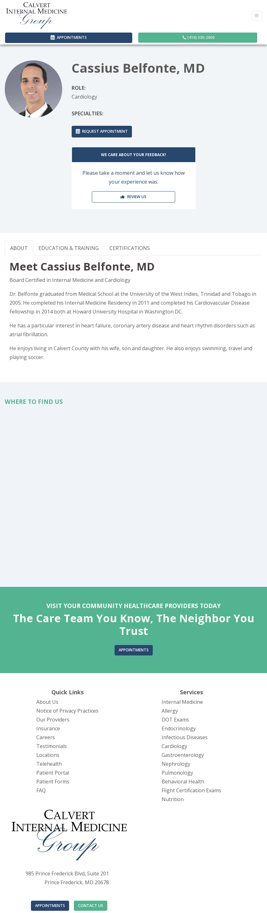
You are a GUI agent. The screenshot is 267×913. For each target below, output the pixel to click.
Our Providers (52, 719)
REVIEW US (133, 196)
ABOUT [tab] (19, 248)
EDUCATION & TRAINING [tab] (69, 248)
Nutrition (173, 799)
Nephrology (176, 763)
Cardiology (174, 746)
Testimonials (51, 746)
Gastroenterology (183, 755)
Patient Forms (52, 781)
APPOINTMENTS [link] (68, 37)
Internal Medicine (182, 701)
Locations (47, 755)
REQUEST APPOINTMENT (102, 131)
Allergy (170, 710)
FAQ (41, 790)
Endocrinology (179, 728)
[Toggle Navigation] (257, 15)
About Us (47, 701)
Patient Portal (52, 772)
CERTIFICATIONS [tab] (130, 248)
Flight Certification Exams (191, 790)
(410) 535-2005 (198, 37)
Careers (45, 737)
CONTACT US (90, 905)
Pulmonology (177, 772)
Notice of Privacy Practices (67, 710)
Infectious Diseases (185, 737)
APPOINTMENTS (50, 905)
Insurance (48, 728)
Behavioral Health (183, 781)
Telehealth (49, 763)
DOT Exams (175, 719)
